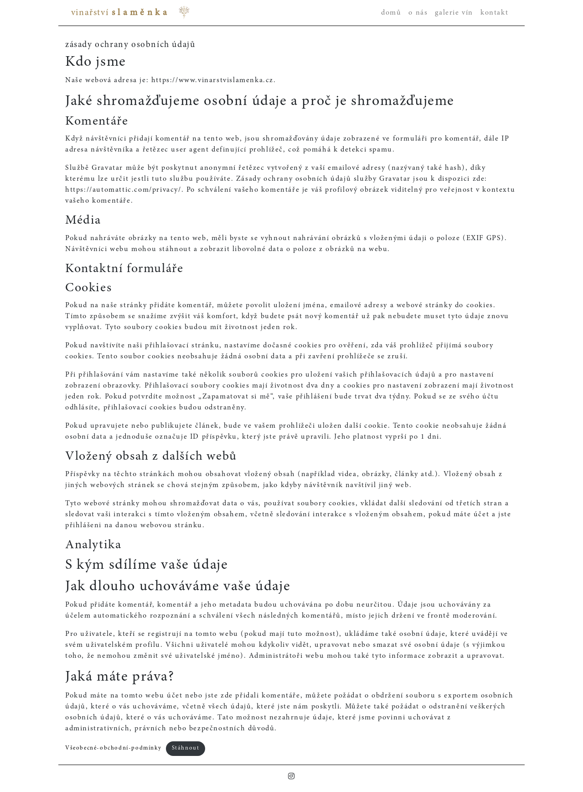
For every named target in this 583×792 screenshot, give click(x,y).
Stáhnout (186, 748)
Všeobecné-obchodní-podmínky (113, 748)
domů (391, 12)
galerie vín (454, 12)
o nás (418, 12)
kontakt (494, 12)
